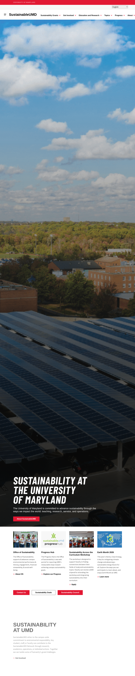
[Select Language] (120, 6)
